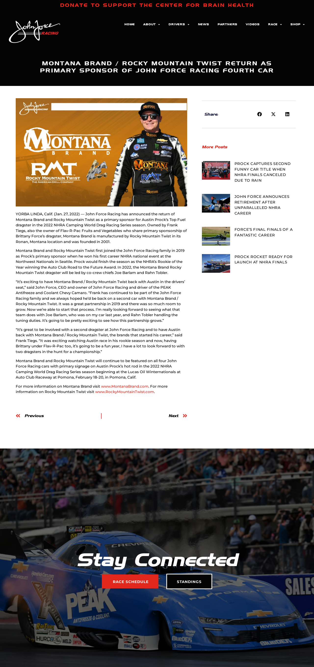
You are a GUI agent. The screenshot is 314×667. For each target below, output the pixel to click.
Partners (227, 24)
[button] (259, 114)
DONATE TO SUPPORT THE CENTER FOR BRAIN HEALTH (157, 5)
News (203, 24)
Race (275, 24)
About (151, 24)
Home (129, 24)
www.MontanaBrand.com (124, 386)
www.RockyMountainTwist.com (124, 391)
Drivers (179, 24)
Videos (253, 24)
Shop (297, 24)
